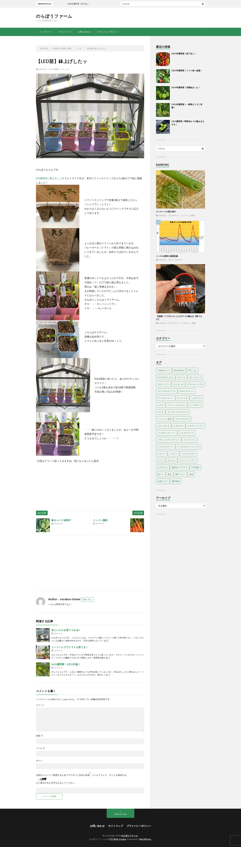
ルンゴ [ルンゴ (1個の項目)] (161, 460)
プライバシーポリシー (108, 31)
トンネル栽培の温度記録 (167, 256)
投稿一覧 (87, 599)
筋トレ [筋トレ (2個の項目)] (161, 474)
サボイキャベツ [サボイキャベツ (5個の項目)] (187, 391)
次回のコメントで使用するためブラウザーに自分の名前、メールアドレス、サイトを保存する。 (82, 775)
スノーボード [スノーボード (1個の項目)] (195, 405)
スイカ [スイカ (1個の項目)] (161, 405)
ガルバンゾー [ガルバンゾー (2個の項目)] (164, 384)
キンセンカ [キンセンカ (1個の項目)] (179, 384)
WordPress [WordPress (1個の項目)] (179, 370)
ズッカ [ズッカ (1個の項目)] (161, 412)
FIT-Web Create (117, 839)
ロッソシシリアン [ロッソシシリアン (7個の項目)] (187, 460)
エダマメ (175, 323)
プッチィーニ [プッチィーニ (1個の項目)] (190, 439)
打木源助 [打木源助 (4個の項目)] (195, 467)
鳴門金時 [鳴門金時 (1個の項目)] (176, 481)
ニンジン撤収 (100, 520)
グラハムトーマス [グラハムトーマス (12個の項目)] (195, 384)
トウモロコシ (185, 323)
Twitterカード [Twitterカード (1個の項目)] (164, 370)
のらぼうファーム (54, 16)
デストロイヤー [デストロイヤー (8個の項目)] (183, 419)
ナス (68, 69)
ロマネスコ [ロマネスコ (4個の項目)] (163, 467)
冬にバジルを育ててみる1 (65, 630)
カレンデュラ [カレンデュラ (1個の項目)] (195, 377)
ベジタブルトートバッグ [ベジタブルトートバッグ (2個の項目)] (189, 446)
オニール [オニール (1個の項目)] (182, 377)
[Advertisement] (90, 563)
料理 (193, 215)
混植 (194, 323)
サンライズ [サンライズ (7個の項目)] (183, 398)
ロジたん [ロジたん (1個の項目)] (172, 460)
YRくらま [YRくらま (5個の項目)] (192, 370)
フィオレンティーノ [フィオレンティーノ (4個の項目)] (167, 433)
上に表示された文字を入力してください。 (56, 783)
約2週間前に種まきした (49, 178)
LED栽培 (55, 69)
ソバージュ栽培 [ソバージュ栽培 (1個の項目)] (165, 419)
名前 (39, 736)
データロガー (177, 260)
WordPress (145, 839)
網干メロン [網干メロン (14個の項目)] (180, 474)
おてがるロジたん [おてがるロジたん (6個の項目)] (166, 377)
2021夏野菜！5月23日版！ (66, 664)
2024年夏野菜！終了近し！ (84, 4)
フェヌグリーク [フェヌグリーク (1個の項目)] (187, 433)
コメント (40, 705)
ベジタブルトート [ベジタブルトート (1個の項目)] (166, 446)
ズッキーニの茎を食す (166, 211)
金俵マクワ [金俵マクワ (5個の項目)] (163, 481)
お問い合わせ (84, 31)
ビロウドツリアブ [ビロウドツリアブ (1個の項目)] (195, 426)
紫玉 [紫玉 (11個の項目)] (170, 474)
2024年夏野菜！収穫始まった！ (185, 87)
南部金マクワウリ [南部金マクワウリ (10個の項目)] (180, 467)
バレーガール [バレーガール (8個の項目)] (164, 426)
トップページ (45, 31)
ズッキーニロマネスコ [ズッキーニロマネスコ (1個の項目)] (178, 412)
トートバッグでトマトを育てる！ (69, 647)
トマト (62, 69)
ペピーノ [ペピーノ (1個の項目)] (162, 453)
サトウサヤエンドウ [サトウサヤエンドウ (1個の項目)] (167, 391)
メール (40, 748)
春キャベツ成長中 (61, 520)
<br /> (45, 481)
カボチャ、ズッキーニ (181, 215)
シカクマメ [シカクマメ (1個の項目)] (196, 398)
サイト (39, 761)
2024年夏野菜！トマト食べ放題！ (186, 70)
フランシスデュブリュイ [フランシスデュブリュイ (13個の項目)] (169, 439)
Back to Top (120, 814)
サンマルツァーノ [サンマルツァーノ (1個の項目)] (166, 398)
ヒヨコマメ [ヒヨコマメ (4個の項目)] (179, 426)
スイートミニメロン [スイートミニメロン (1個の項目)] (177, 405)
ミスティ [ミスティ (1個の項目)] (174, 453)
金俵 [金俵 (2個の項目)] (191, 474)
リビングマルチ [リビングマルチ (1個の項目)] (188, 453)
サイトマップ (65, 31)
